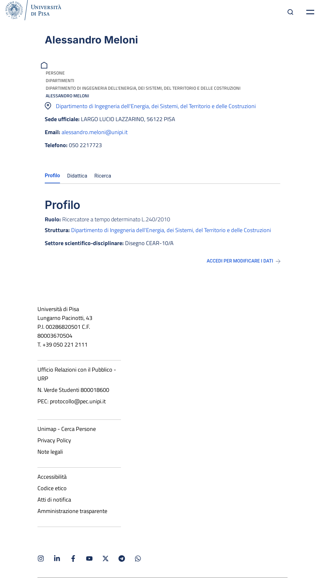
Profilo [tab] (52, 175)
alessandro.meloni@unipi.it (95, 132)
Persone (55, 72)
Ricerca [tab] (102, 176)
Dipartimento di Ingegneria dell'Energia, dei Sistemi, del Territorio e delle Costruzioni (143, 88)
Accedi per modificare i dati (243, 261)
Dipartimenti (60, 80)
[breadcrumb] (45, 64)
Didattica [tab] (77, 176)
